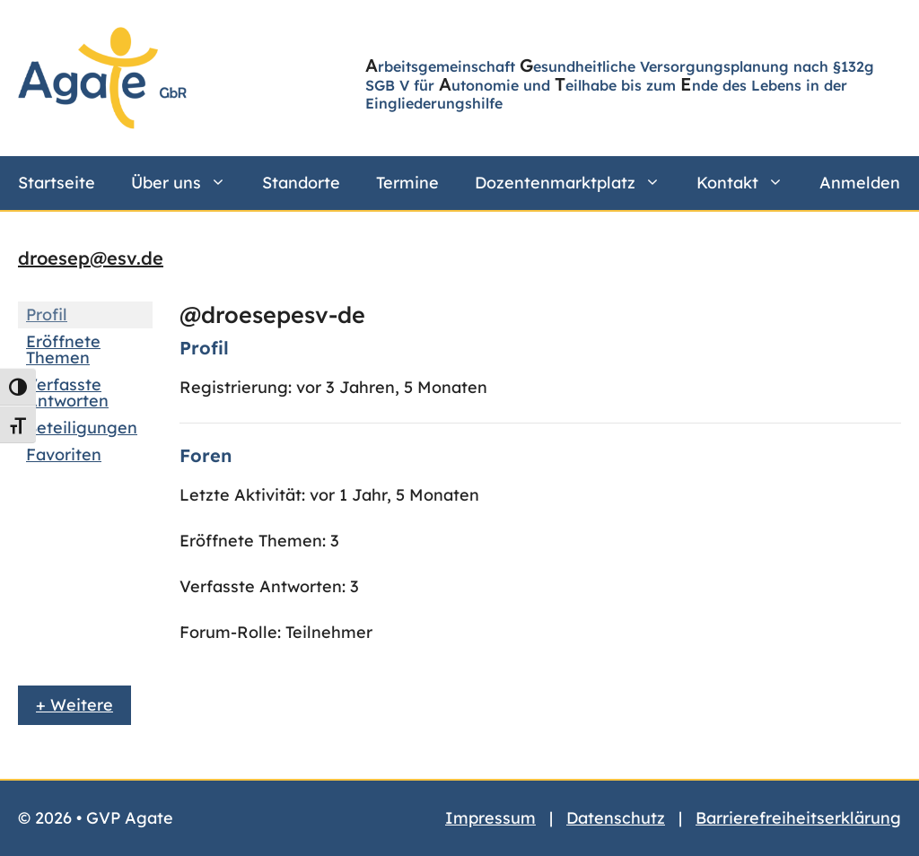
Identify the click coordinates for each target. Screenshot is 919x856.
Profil (46, 314)
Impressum (490, 818)
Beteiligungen (81, 427)
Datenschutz (615, 818)
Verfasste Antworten (67, 392)
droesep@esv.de (90, 258)
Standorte (301, 182)
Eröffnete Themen (63, 349)
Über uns (187, 183)
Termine (407, 182)
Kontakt (748, 183)
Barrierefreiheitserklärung (798, 818)
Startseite (56, 182)
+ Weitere (74, 704)
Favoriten (63, 454)
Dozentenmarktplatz (576, 183)
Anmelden (859, 182)
